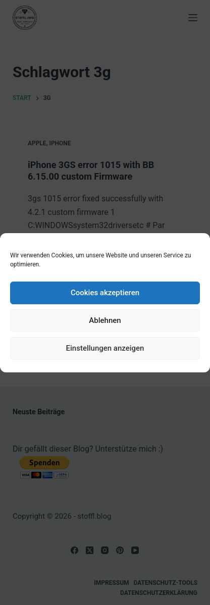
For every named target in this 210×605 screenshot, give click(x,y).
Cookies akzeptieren (105, 292)
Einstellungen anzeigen (105, 348)
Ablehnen (105, 320)
